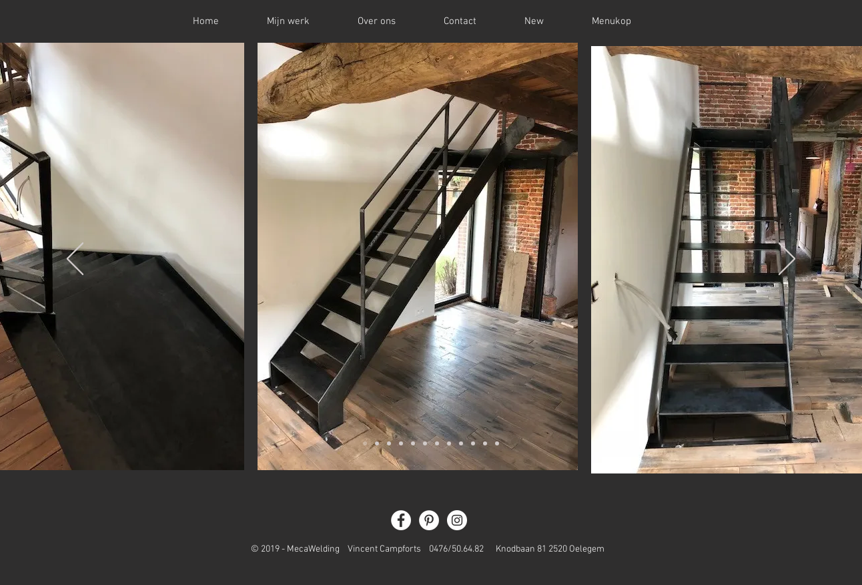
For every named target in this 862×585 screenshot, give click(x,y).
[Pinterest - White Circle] (429, 520)
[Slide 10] (473, 443)
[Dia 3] (389, 443)
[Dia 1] (365, 443)
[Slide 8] (449, 443)
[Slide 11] (485, 443)
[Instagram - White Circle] (457, 520)
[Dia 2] (377, 443)
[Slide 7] (437, 443)
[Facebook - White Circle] (401, 520)
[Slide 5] (413, 443)
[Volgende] (787, 259)
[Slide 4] (401, 443)
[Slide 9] (461, 443)
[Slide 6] (425, 443)
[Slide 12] (497, 443)
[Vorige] (75, 259)
